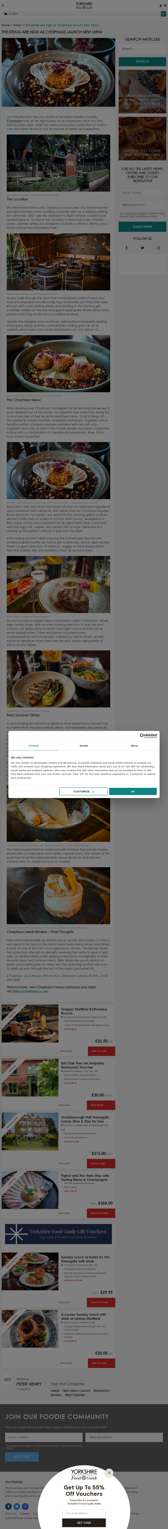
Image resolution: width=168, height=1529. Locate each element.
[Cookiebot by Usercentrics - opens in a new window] (142, 735)
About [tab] (134, 745)
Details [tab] (84, 745)
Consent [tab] (34, 745)
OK (133, 791)
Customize (83, 791)
